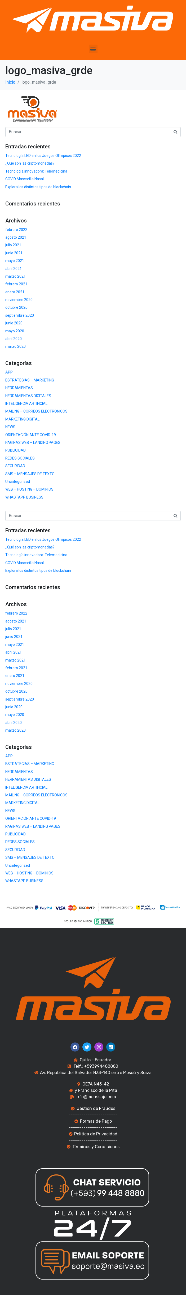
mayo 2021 (14, 261)
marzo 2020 (15, 346)
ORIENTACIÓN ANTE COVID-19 (30, 435)
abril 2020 (13, 339)
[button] (93, 49)
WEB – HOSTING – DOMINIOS (29, 489)
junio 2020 (14, 323)
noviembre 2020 (19, 300)
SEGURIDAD (15, 466)
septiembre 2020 (19, 315)
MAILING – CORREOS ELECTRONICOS (36, 411)
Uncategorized (17, 481)
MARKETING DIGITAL (22, 419)
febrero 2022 (16, 230)
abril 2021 (13, 269)
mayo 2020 (14, 331)
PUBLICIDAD (15, 450)
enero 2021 (14, 292)
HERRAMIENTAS (19, 388)
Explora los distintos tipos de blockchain (38, 187)
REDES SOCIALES (20, 458)
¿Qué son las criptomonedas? (30, 163)
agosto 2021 (15, 237)
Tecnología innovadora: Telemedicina (36, 171)
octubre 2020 (16, 307)
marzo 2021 (15, 276)
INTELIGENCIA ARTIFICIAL (26, 403)
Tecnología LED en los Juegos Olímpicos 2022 (43, 155)
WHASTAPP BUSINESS (24, 497)
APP (9, 372)
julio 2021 (13, 245)
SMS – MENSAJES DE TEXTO (30, 474)
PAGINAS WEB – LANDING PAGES (32, 442)
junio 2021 (14, 253)
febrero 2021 (16, 284)
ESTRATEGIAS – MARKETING (29, 380)
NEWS (10, 427)
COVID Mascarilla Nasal (24, 179)
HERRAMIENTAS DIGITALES (28, 396)
